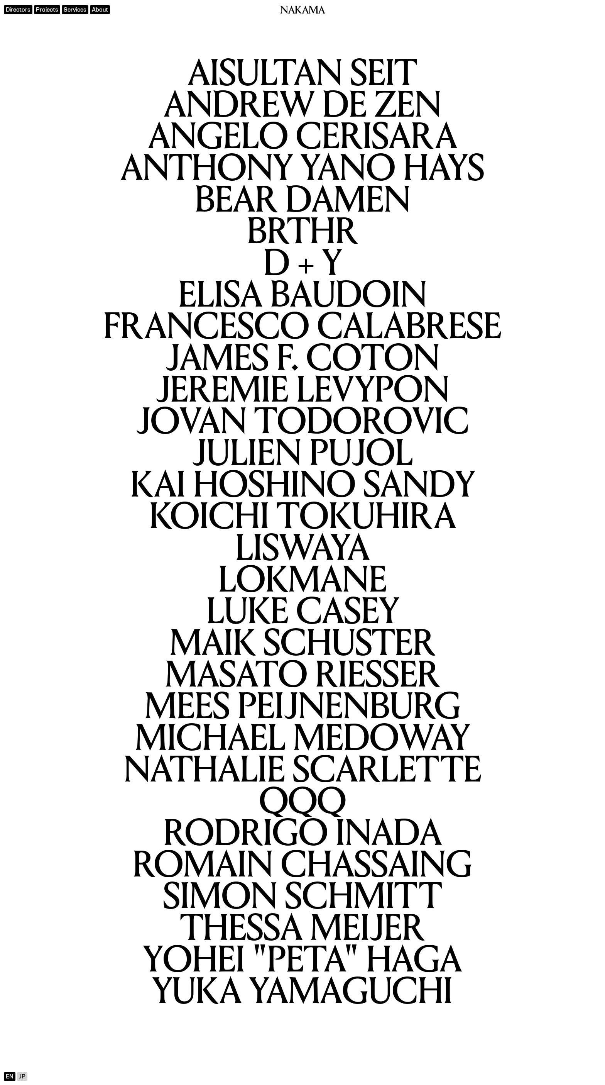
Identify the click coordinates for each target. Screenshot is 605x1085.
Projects (47, 9)
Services (75, 9)
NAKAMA (302, 11)
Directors (18, 9)
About (100, 9)
